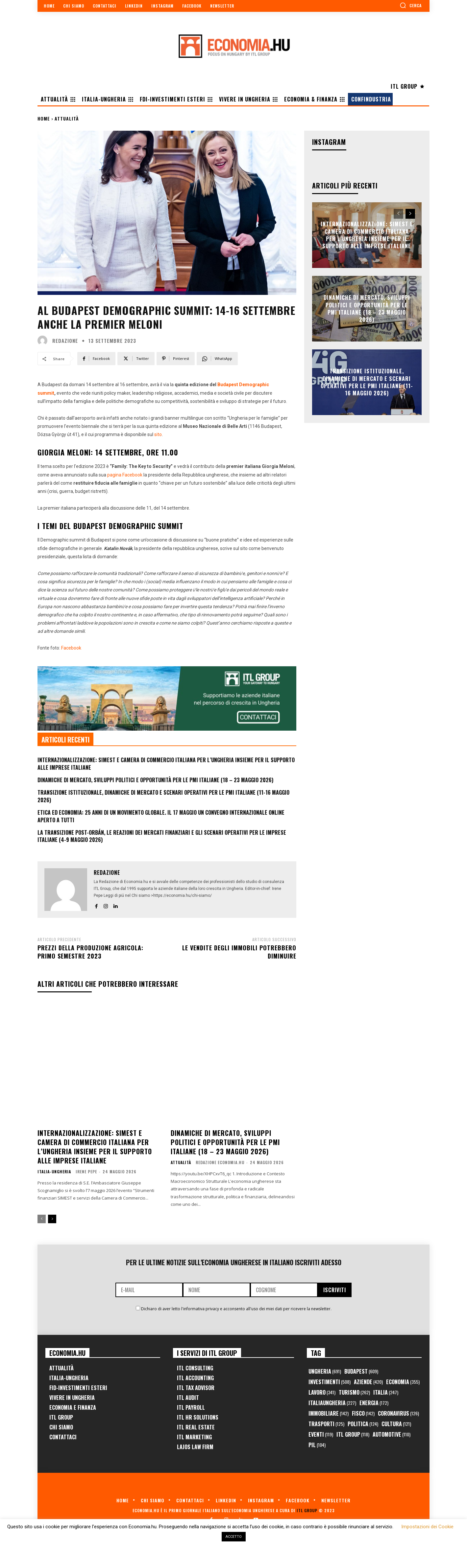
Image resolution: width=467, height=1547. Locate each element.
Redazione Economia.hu (220, 1162)
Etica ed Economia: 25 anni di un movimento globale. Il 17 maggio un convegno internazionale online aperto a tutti (160, 816)
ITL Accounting (195, 1378)
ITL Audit (188, 1398)
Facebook (71, 648)
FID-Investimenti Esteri (78, 1388)
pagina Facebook (124, 474)
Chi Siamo (61, 1427)
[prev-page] (41, 1219)
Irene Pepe (86, 1171)
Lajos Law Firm (195, 1447)
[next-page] (52, 1219)
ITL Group (61, 1417)
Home (43, 118)
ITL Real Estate (196, 1427)
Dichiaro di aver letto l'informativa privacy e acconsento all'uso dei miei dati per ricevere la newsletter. (236, 1309)
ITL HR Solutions (197, 1417)
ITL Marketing (194, 1437)
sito (158, 434)
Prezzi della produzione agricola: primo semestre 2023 (90, 951)
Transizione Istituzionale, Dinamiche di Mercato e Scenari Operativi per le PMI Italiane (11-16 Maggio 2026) (163, 796)
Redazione (65, 340)
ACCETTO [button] (234, 1537)
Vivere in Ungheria (72, 1398)
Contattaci (63, 1437)
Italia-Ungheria (54, 1172)
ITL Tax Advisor (195, 1388)
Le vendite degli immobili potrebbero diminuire (239, 951)
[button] (411, 5)
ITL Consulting (195, 1368)
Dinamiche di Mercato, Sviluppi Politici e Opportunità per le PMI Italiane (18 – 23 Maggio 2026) (155, 780)
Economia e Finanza (72, 1407)
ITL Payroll (191, 1407)
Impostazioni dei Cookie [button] (427, 1527)
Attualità (67, 118)
